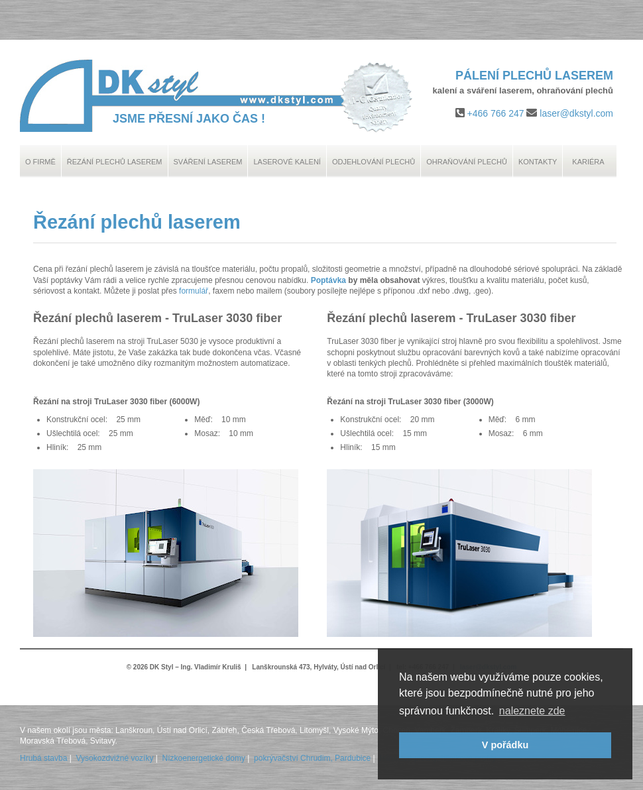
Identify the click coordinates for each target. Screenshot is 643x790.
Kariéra (588, 162)
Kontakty (537, 162)
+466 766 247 (495, 113)
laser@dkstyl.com (576, 113)
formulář (193, 291)
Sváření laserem (208, 162)
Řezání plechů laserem (114, 162)
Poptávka (328, 280)
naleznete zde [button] (532, 710)
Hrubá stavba (43, 758)
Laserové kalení (287, 162)
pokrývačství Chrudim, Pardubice (312, 758)
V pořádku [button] (505, 745)
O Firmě (40, 162)
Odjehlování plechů (373, 162)
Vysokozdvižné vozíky (115, 758)
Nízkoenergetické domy (203, 758)
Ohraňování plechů (466, 162)
